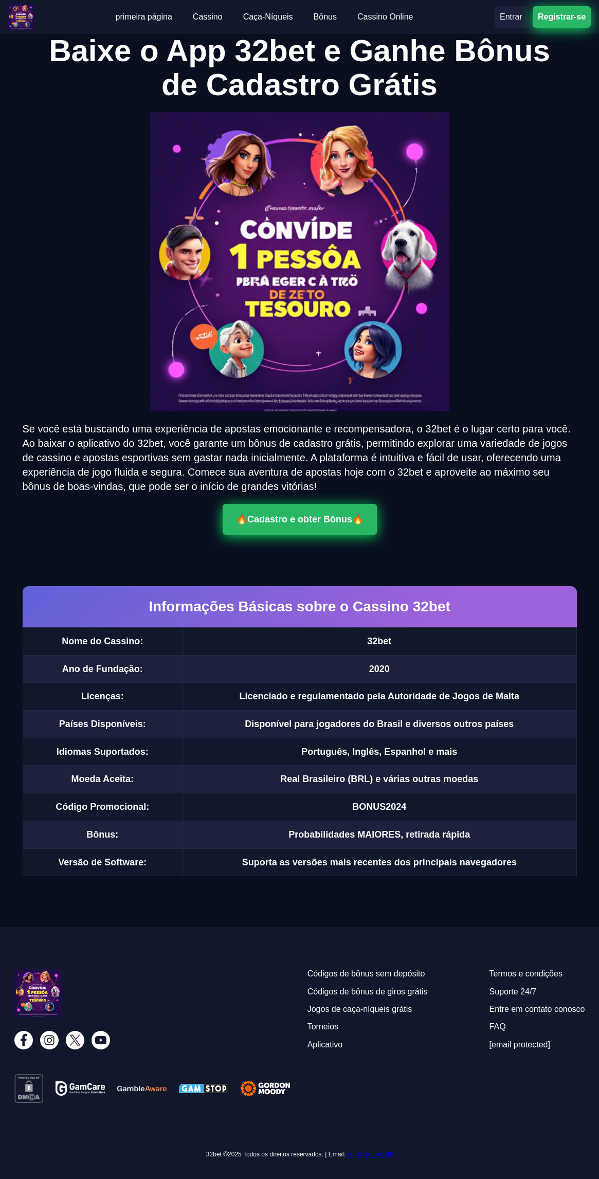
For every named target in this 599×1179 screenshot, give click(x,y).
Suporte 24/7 (513, 991)
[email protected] (370, 1154)
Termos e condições (525, 973)
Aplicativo (324, 1044)
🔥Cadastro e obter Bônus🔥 (300, 519)
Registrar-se (562, 16)
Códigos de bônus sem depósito (366, 973)
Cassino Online (385, 16)
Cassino (208, 16)
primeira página (144, 16)
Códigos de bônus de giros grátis (367, 991)
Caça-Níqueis (268, 16)
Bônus (325, 16)
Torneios (322, 1026)
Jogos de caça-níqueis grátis (359, 1009)
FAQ (497, 1026)
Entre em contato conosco (537, 1009)
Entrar (511, 16)
